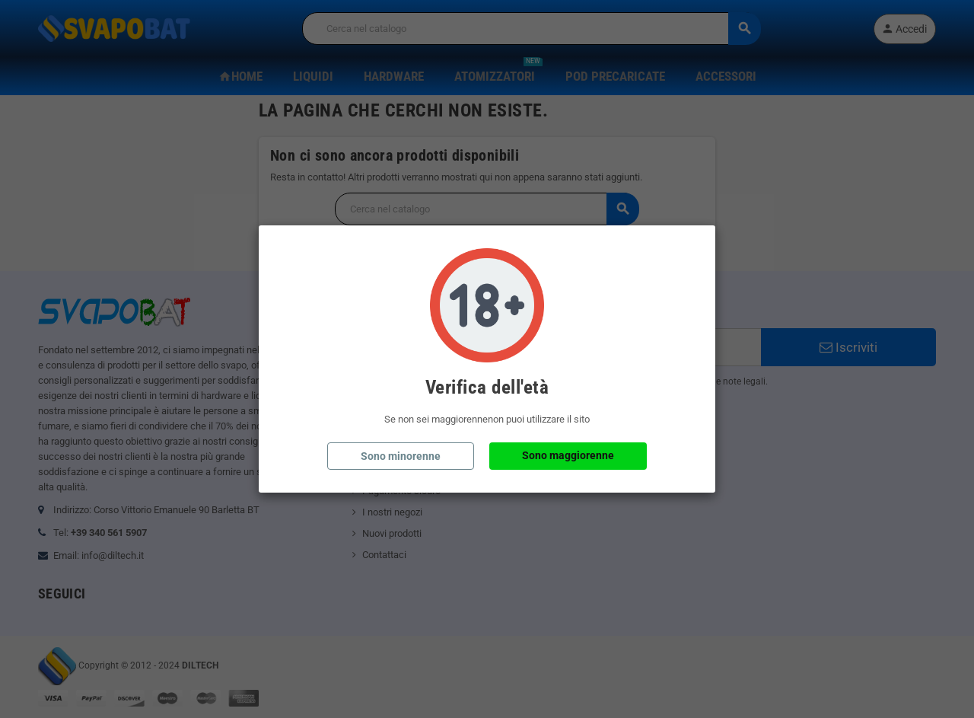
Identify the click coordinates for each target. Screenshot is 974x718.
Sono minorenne (401, 456)
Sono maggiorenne (568, 455)
